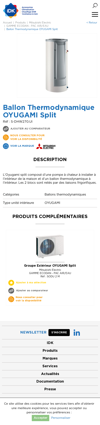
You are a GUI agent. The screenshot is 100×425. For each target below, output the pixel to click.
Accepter (40, 417)
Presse (50, 389)
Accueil (7, 23)
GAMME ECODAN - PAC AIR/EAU (27, 26)
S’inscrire (59, 332)
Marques (50, 358)
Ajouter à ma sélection (31, 282)
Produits (20, 23)
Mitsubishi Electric (40, 23)
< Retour (91, 23)
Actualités (50, 374)
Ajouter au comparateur (30, 129)
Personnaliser (60, 417)
